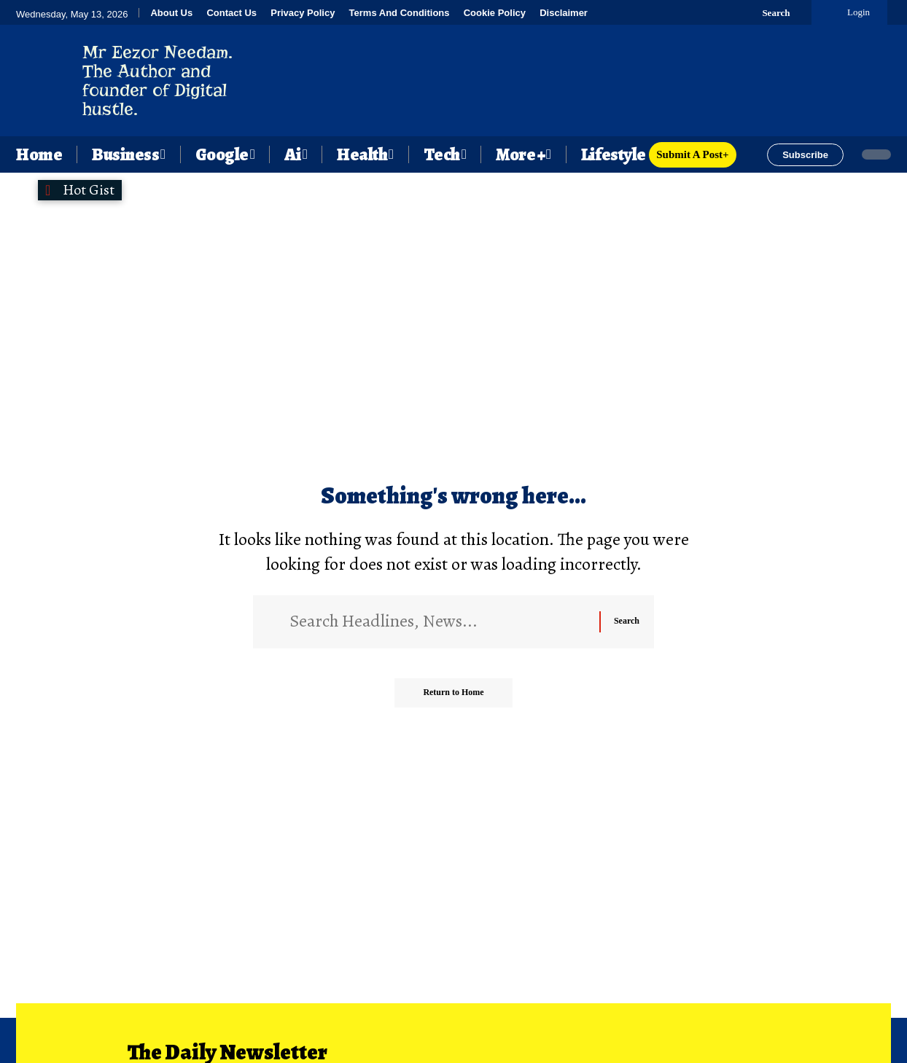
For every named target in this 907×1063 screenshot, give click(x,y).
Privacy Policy (302, 12)
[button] (767, 12)
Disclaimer (564, 12)
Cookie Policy (495, 12)
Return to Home (453, 692)
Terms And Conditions (399, 12)
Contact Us (231, 12)
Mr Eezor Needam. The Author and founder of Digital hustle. (157, 80)
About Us (171, 12)
